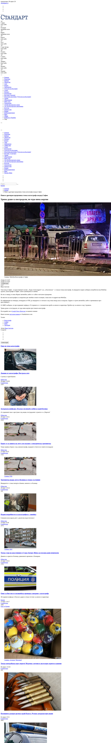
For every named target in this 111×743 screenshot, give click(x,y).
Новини (6, 77)
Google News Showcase (19, 311)
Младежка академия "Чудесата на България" (17, 96)
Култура (6, 108)
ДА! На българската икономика (13, 106)
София (6, 322)
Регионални (7, 93)
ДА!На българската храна (12, 105)
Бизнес (6, 85)
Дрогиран (7, 325)
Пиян (5, 323)
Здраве (6, 98)
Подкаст (6, 92)
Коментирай (4, 342)
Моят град (7, 101)
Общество (7, 82)
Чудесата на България (10, 88)
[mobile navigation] (1, 14)
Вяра (5, 114)
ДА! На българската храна (12, 160)
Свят (5, 84)
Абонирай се (4, 3)
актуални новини (15, 314)
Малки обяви (8, 173)
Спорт (6, 90)
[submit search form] (17, 184)
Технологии (7, 103)
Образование (8, 100)
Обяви (6, 116)
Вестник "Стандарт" (10, 153)
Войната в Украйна (10, 117)
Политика (7, 79)
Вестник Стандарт (9, 95)
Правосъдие (8, 109)
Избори (6, 80)
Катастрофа (7, 320)
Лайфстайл (7, 145)
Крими (6, 111)
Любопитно (7, 87)
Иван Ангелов (9, 328)
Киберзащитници (9, 113)
